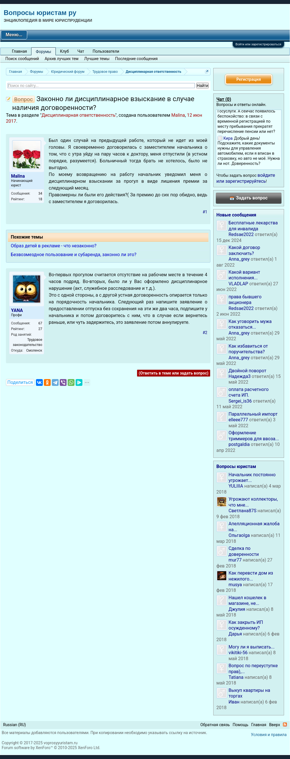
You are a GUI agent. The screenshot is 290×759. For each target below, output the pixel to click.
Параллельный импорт (253, 414)
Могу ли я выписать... (252, 647)
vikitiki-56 (238, 652)
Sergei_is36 (240, 401)
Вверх (274, 724)
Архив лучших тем (62, 58)
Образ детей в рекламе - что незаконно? (54, 245)
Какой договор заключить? (244, 250)
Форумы (43, 51)
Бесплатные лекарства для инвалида (253, 225)
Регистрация (248, 79)
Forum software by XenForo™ (51, 747)
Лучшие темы (96, 58)
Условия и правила (269, 734)
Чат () (223, 99)
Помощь (240, 724)
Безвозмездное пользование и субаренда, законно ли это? (74, 254)
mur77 (235, 560)
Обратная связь (215, 724)
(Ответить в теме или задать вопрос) (173, 373)
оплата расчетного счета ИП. (248, 392)
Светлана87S (242, 510)
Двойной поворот (247, 370)
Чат (80, 51)
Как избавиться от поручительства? (248, 348)
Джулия (237, 609)
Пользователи (106, 51)
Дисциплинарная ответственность (78, 115)
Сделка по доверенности (244, 551)
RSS (285, 724)
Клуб (64, 51)
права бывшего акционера (245, 299)
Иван (234, 702)
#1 (205, 212)
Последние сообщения (136, 58)
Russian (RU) (14, 724)
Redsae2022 (241, 234)
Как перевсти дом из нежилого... (251, 575)
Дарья (235, 634)
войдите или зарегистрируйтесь (245, 178)
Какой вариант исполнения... (244, 274)
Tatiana (236, 677)
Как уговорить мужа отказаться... (250, 324)
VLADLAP (238, 283)
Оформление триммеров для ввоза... (254, 435)
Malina (178, 115)
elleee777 (238, 419)
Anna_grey (239, 259)
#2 (205, 332)
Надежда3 (240, 376)
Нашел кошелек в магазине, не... (247, 600)
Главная (19, 51)
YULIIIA (236, 486)
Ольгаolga (239, 535)
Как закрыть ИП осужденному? (246, 625)
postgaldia (239, 444)
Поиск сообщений (22, 58)
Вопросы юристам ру (40, 12)
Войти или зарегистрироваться (258, 44)
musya (235, 584)
